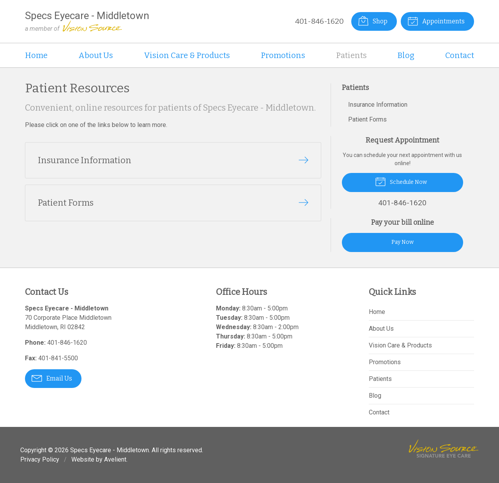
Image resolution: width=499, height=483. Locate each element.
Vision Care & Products (187, 55)
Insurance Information (377, 104)
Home (36, 55)
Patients (351, 55)
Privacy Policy (39, 459)
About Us (95, 55)
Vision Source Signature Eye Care (444, 448)
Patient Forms (367, 119)
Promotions (283, 55)
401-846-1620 (319, 21)
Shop (373, 20)
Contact (459, 55)
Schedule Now (401, 181)
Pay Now (402, 242)
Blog (406, 55)
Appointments (436, 20)
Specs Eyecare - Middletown (109, 450)
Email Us (52, 377)
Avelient (115, 459)
